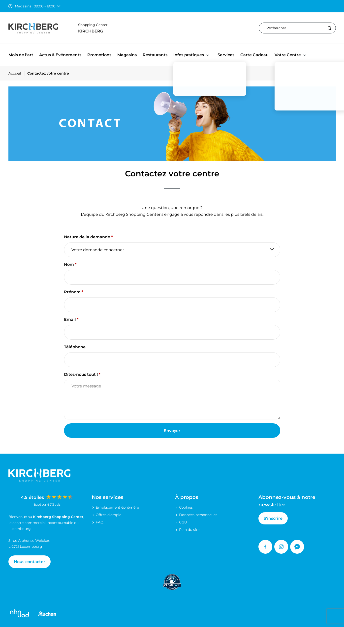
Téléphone (75, 347)
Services (226, 55)
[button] (208, 54)
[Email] (172, 332)
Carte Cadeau (254, 55)
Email (70, 319)
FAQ (99, 522)
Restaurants (155, 55)
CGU (183, 522)
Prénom (72, 292)
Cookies (186, 507)
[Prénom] (172, 304)
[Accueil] (16, 73)
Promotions (99, 55)
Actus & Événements (60, 55)
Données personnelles (198, 515)
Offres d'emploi (109, 515)
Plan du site (189, 529)
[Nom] (172, 277)
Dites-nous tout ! (81, 374)
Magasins (127, 55)
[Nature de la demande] (172, 249)
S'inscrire (273, 518)
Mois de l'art (20, 55)
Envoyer (172, 430)
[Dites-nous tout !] (172, 399)
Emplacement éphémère (117, 507)
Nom (69, 264)
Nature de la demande (87, 237)
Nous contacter (29, 561)
